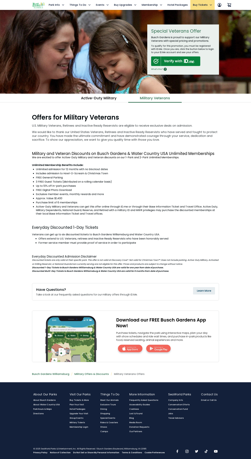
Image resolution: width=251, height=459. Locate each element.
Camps (104, 431)
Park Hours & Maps (42, 409)
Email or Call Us (209, 400)
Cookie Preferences (155, 452)
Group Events (76, 418)
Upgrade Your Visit (79, 413)
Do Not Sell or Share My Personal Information (96, 452)
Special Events (107, 418)
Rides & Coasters (109, 422)
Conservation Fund (178, 409)
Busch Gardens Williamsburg (50, 374)
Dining (103, 409)
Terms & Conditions (132, 452)
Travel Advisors (176, 418)
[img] (177, 451)
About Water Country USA (46, 404)
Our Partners (135, 431)
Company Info (175, 400)
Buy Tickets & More (79, 400)
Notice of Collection (60, 452)
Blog (131, 418)
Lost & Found (135, 413)
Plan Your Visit (77, 404)
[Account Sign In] (219, 5)
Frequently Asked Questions (143, 400)
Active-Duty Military (99, 98)
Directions (38, 413)
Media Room (135, 422)
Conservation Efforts (179, 404)
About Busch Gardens (44, 400)
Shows (103, 427)
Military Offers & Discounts (91, 374)
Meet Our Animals (109, 400)
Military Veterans (155, 98)
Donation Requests (139, 427)
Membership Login (79, 427)
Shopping (105, 413)
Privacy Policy (40, 452)
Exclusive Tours (108, 404)
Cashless (134, 409)
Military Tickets (77, 422)
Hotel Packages (177, 5)
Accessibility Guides (139, 404)
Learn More (204, 291)
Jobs (170, 413)
